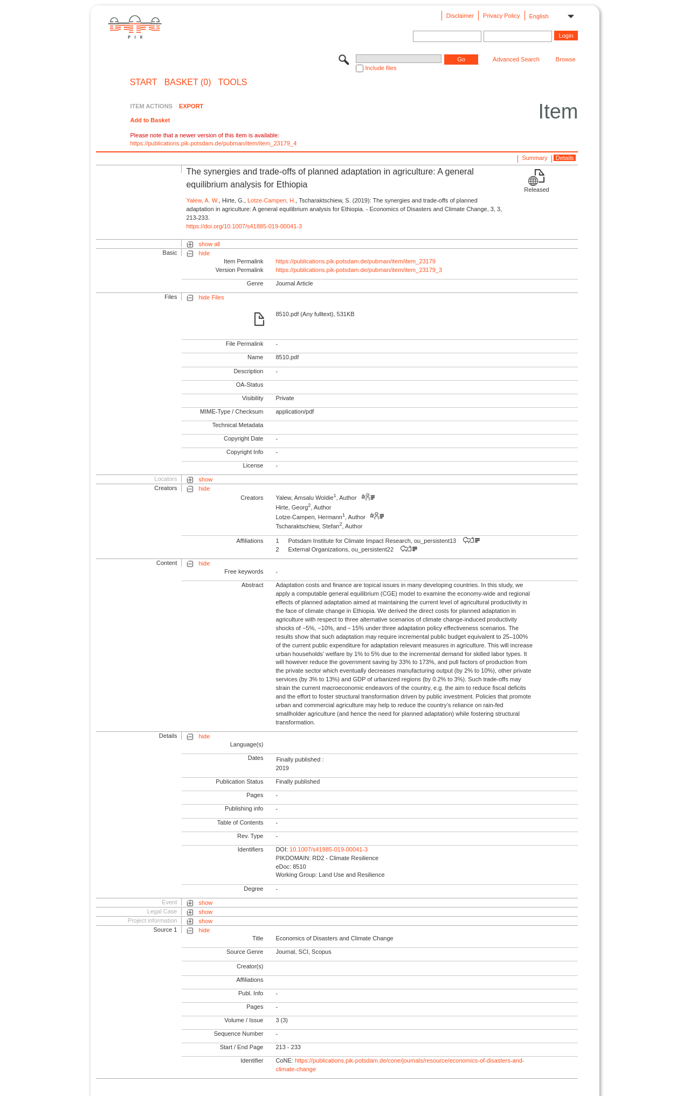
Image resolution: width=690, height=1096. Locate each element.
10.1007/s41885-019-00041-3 (328, 849)
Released (536, 189)
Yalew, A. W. (202, 200)
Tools (232, 82)
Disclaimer (460, 15)
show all (209, 244)
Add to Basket (150, 120)
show (206, 479)
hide (204, 253)
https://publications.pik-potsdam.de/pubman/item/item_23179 (355, 261)
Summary (534, 158)
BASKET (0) (187, 82)
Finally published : (299, 759)
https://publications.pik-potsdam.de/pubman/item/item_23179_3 (358, 270)
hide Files (211, 297)
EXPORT (191, 106)
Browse (566, 59)
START (143, 82)
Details (565, 158)
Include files (380, 68)
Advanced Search (516, 59)
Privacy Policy (501, 15)
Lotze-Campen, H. (271, 200)
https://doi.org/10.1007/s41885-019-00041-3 (244, 226)
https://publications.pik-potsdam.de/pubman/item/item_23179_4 (213, 143)
